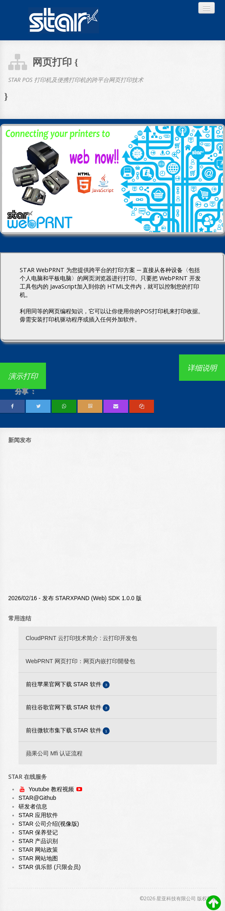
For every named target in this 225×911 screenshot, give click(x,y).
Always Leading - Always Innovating (63, 20)
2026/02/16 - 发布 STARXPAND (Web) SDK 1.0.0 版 (75, 599)
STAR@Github (37, 798)
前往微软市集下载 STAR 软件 (68, 731)
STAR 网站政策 (38, 849)
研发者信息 (32, 806)
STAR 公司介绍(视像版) (48, 823)
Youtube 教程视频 (52, 789)
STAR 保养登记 (38, 832)
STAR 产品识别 (38, 841)
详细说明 (202, 368)
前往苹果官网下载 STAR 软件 (68, 685)
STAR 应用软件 (38, 815)
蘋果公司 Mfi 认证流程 (54, 753)
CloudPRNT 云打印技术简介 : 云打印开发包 (82, 638)
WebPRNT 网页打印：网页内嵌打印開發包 (80, 661)
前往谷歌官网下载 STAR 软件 (68, 708)
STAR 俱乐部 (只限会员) (49, 867)
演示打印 (23, 376)
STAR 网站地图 (38, 858)
